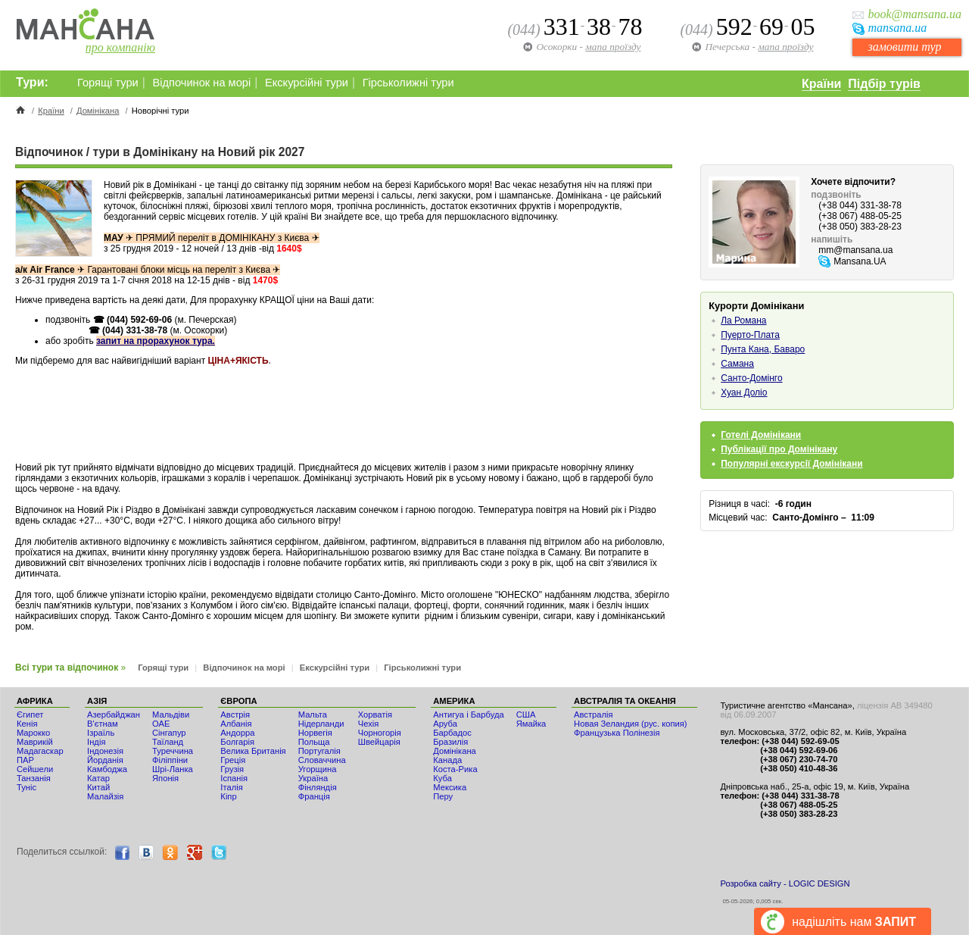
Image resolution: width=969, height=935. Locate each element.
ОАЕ (161, 723)
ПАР (25, 760)
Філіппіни (170, 760)
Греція (232, 760)
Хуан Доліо (744, 392)
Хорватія (375, 714)
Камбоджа (107, 769)
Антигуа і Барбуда (468, 714)
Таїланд (167, 741)
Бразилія (450, 741)
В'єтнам (102, 723)
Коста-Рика (455, 769)
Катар (98, 778)
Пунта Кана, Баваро (763, 349)
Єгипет (30, 714)
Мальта (312, 714)
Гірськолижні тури (408, 83)
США (526, 714)
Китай (98, 787)
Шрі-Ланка (172, 769)
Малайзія (105, 796)
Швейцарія (379, 741)
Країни (821, 83)
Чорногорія (379, 732)
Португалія (319, 750)
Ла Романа (743, 320)
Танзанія (34, 778)
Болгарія (237, 741)
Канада (447, 760)
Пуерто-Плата (750, 335)
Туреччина (172, 750)
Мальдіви (170, 714)
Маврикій (35, 741)
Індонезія (105, 750)
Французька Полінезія (616, 732)
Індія (96, 741)
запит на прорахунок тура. (155, 341)
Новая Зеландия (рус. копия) (630, 723)
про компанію (120, 47)
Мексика (449, 787)
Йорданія (105, 760)
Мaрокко (33, 732)
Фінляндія (317, 787)
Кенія (27, 723)
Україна (313, 778)
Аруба (445, 723)
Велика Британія (252, 750)
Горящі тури (108, 83)
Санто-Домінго (751, 378)
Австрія (235, 714)
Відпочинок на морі (201, 83)
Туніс (26, 787)
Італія (231, 787)
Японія (165, 778)
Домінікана (98, 110)
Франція (314, 796)
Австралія (593, 714)
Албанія (235, 723)
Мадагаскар (40, 750)
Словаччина (322, 760)
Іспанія (234, 778)
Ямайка (531, 723)
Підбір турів (884, 83)
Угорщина (317, 769)
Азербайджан (113, 714)
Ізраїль (100, 732)
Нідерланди (321, 723)
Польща (314, 741)
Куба (442, 778)
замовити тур (904, 46)
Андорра (237, 732)
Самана (737, 363)
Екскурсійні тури (306, 83)
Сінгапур (169, 732)
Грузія (232, 769)
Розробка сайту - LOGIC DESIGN (784, 883)
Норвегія (315, 732)
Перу (443, 796)
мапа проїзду (785, 46)
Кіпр (228, 796)
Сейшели (35, 769)
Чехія (368, 723)
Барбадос (452, 732)
